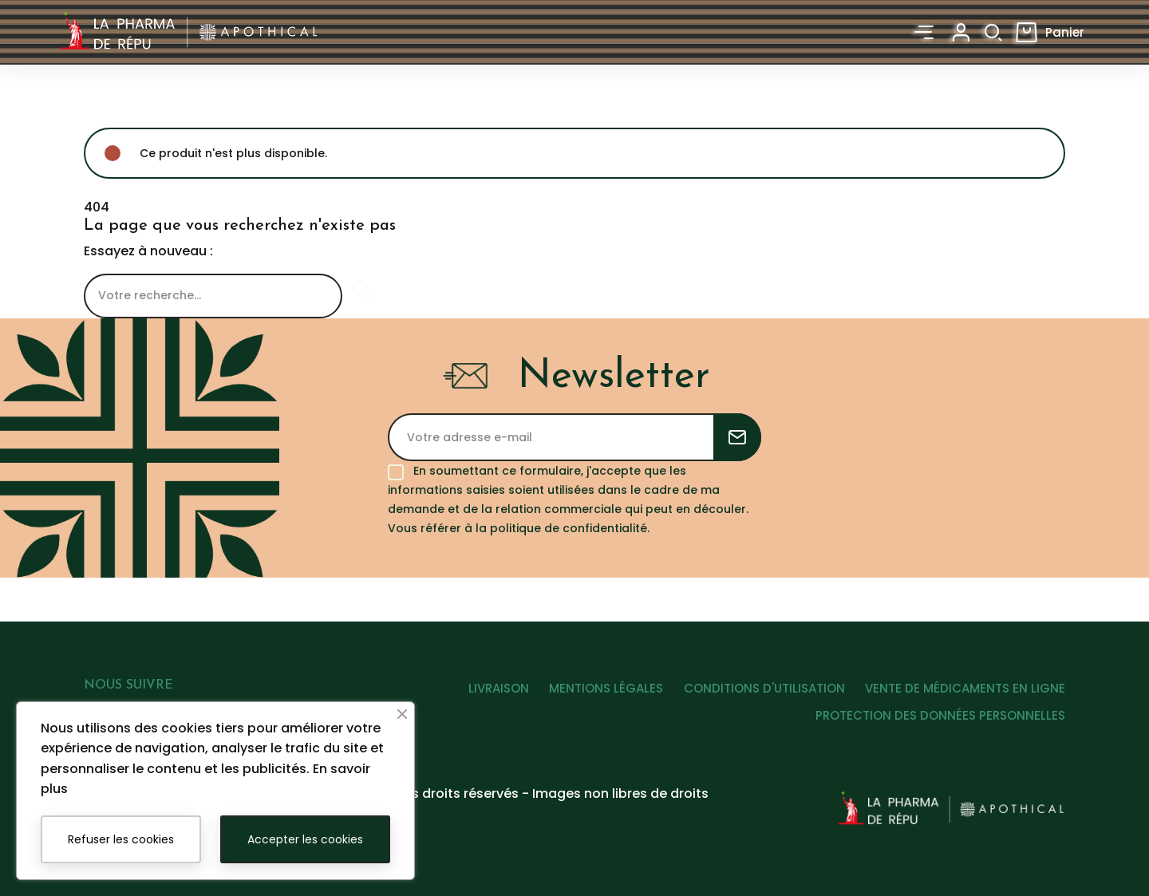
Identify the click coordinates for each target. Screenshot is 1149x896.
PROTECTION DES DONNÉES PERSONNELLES (940, 720)
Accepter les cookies (305, 839)
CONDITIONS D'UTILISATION (757, 693)
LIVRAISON (478, 693)
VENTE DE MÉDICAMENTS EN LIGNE (965, 693)
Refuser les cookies (121, 839)
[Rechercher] (213, 296)
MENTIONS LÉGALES (592, 693)
